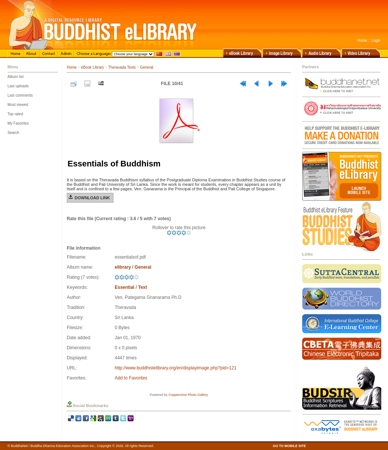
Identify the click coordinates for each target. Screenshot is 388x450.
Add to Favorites (131, 378)
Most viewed (17, 105)
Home (362, 40)
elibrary (123, 267)
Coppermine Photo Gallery (188, 395)
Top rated (15, 114)
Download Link (92, 198)
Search (13, 133)
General (146, 67)
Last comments (20, 95)
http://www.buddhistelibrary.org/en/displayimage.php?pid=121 (175, 368)
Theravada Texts (122, 67)
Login (376, 40)
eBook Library (92, 67)
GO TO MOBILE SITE (289, 446)
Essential (124, 287)
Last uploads (18, 86)
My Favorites (18, 123)
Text (142, 287)
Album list (15, 77)
